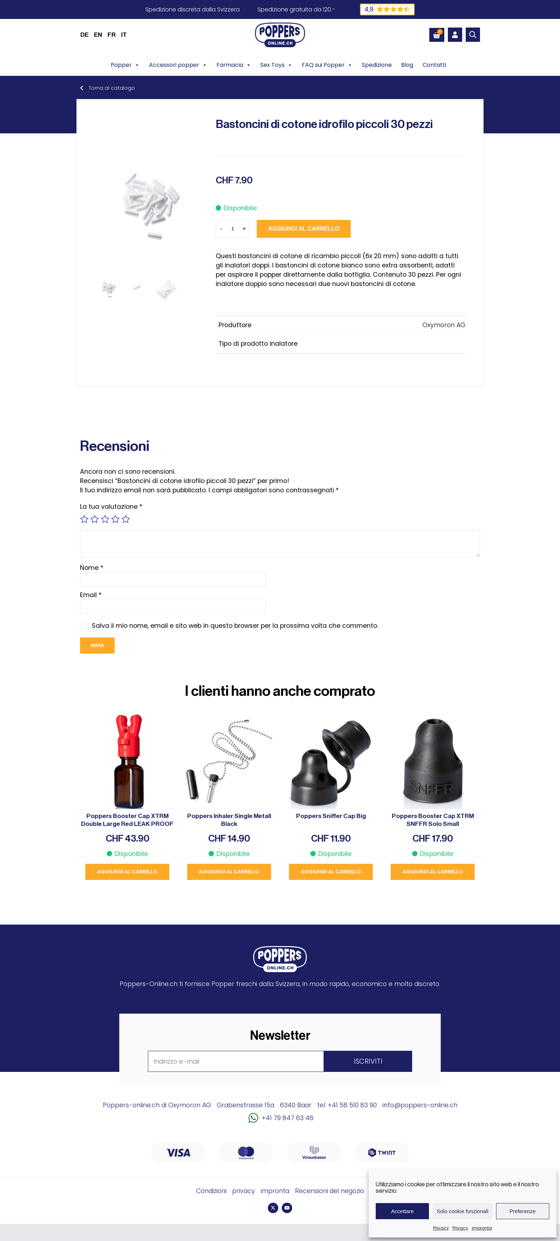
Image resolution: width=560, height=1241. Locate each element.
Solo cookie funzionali (462, 1211)
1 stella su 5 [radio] (84, 519)
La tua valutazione (111, 506)
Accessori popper (178, 65)
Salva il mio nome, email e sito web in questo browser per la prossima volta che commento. (235, 625)
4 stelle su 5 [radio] (115, 519)
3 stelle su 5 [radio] (105, 519)
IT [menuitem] (124, 35)
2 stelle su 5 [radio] (94, 519)
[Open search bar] (473, 35)
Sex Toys (276, 65)
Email (91, 595)
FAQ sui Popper (327, 65)
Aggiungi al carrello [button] (127, 871)
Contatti (434, 65)
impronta (482, 1228)
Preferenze (523, 1211)
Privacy (441, 1228)
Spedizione (377, 65)
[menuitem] (84, 34)
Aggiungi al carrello (303, 229)
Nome (92, 567)
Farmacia (233, 65)
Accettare (402, 1211)
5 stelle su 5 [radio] (125, 519)
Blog (407, 65)
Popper (125, 65)
